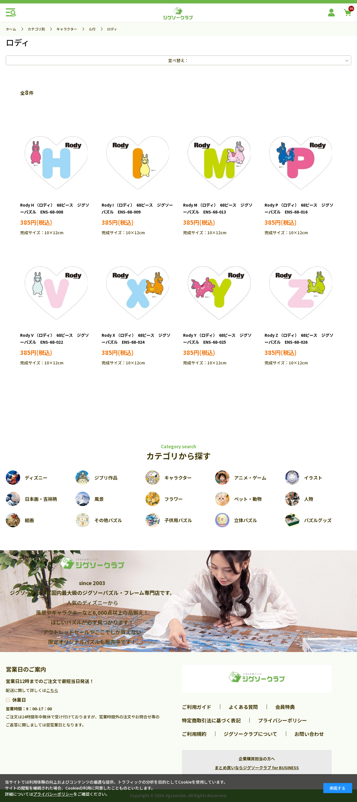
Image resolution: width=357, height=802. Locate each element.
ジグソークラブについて (250, 733)
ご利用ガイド (196, 706)
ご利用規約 (194, 733)
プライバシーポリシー (282, 720)
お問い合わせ (309, 733)
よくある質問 (243, 706)
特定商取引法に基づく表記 (211, 720)
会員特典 (285, 706)
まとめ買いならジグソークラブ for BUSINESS (257, 767)
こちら (52, 690)
